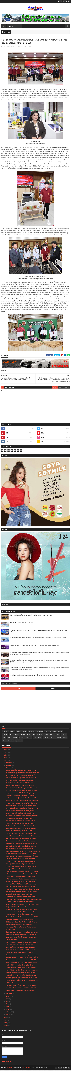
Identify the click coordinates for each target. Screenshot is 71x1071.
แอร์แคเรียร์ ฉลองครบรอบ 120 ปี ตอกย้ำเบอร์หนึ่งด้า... (21, 796)
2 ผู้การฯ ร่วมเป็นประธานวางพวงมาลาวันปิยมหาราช (21, 834)
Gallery (46, 732)
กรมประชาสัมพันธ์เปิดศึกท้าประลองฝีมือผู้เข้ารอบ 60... (21, 824)
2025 (6, 753)
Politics (23, 735)
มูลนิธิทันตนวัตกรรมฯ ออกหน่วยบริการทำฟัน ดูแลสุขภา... (22, 844)
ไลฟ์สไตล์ (58, 738)
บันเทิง (39, 738)
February (8, 1013)
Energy (24, 732)
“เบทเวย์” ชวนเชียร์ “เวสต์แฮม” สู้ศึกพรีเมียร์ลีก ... (20, 814)
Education (19, 732)
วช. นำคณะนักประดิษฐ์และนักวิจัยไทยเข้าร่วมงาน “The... (22, 799)
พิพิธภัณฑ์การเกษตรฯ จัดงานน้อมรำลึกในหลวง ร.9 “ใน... (22, 925)
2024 (6, 756)
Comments (52, 690)
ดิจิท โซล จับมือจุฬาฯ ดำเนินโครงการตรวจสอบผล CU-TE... (22, 918)
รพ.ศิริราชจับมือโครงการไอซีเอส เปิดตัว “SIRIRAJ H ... (21, 882)
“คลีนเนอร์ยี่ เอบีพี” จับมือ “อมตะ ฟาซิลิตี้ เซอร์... (19, 895)
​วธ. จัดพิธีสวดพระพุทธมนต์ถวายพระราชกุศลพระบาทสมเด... (23, 774)
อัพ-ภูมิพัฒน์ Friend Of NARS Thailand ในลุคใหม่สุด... (21, 794)
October (8, 769)
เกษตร (9, 738)
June (7, 1002)
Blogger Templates (25, 1068)
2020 (6, 1021)
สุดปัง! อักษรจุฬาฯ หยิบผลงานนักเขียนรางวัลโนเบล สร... (22, 935)
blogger (55, 388)
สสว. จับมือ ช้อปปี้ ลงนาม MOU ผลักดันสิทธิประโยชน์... (21, 781)
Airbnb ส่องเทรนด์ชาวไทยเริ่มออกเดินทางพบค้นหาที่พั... (21, 938)
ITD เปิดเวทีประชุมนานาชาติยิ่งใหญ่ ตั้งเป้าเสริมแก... (20, 903)
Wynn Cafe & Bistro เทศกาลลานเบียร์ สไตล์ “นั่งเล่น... (21, 887)
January (8, 1015)
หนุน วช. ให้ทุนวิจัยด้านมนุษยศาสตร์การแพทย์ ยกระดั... (21, 779)
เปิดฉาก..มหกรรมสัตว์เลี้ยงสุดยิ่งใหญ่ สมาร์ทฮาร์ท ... (20, 953)
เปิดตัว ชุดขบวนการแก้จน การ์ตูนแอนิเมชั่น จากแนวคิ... (21, 865)
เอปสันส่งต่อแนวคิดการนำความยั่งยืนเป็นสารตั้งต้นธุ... (21, 847)
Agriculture (5, 732)
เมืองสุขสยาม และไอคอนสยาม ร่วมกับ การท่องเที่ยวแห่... (22, 898)
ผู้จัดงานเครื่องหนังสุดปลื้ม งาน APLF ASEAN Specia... (20, 786)
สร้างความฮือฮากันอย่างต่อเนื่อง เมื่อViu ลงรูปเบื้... (20, 946)
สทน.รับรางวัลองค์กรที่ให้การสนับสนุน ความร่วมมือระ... (21, 986)
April (7, 1008)
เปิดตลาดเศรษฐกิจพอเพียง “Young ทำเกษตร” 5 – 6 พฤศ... (22, 789)
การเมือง (57, 735)
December (9, 764)
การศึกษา (64, 735)
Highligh (60, 732)
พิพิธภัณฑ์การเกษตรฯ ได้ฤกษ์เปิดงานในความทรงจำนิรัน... (22, 892)
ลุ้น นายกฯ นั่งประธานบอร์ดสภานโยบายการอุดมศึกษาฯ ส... (22, 817)
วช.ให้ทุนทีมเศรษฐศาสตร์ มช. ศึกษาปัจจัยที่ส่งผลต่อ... (21, 976)
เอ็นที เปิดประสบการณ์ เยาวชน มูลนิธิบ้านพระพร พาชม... (22, 933)
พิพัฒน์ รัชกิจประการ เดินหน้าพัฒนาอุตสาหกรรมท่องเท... (22, 971)
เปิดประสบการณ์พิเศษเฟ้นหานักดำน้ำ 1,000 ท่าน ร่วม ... (21, 951)
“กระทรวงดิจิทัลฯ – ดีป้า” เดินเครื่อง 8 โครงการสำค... (21, 885)
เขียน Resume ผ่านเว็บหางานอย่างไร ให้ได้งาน (21, 623)
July (7, 1000)
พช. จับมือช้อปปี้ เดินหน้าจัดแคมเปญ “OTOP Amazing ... (21, 855)
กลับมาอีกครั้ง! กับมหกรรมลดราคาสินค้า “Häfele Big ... (21, 948)
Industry (11, 735)
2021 (5, 1019)
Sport (33, 735)
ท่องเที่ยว (22, 738)
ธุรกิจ (34, 738)
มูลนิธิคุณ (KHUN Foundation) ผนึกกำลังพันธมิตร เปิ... (21, 920)
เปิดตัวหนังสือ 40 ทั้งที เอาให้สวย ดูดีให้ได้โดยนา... (20, 784)
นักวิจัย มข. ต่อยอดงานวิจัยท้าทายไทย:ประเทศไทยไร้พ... (21, 880)
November (9, 766)
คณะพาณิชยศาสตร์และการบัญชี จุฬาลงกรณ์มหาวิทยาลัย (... (23, 852)
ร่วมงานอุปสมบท (10, 930)
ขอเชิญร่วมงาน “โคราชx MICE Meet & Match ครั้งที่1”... (21, 877)
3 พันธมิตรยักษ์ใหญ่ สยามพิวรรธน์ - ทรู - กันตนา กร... (21, 819)
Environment (40, 732)
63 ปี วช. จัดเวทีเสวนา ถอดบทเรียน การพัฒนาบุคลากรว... (22, 809)
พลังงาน (46, 738)
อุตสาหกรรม (19, 742)
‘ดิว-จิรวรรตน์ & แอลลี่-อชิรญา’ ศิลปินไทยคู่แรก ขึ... (20, 827)
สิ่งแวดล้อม (11, 742)
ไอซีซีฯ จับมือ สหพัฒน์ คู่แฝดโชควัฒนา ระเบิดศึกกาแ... (21, 973)
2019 (5, 1024)
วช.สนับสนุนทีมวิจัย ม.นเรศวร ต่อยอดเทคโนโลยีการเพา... (22, 791)
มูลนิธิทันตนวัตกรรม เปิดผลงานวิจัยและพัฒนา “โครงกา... (22, 857)
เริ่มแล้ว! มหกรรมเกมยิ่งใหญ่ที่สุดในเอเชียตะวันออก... (20, 842)
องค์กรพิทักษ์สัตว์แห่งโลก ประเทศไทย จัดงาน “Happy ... (21, 860)
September (9, 994)
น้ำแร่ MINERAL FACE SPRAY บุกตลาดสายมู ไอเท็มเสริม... (21, 968)
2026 (6, 751)
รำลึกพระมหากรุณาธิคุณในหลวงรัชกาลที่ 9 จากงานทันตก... (22, 872)
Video (51, 735)
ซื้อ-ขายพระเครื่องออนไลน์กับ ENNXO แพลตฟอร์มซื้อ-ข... (21, 913)
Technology (39, 735)
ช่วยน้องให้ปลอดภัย (11, 941)
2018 (5, 1027)
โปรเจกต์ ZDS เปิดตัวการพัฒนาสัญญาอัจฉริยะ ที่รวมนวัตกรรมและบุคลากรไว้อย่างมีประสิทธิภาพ (35, 646)
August (8, 997)
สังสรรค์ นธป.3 (10, 984)
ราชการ (52, 738)
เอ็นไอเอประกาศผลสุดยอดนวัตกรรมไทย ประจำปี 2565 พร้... (23, 961)
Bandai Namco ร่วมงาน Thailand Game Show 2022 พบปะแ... (23, 837)
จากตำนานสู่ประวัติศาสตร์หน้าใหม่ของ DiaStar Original (21, 979)
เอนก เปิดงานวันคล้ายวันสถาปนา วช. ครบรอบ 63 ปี (20, 822)
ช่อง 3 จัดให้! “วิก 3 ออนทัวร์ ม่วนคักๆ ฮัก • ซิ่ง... (19, 966)
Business (12, 732)
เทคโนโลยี (28, 738)
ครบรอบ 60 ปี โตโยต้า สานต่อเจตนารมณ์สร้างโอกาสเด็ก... (22, 801)
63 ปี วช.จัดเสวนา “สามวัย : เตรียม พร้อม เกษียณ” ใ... (21, 776)
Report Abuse (6, 1062)
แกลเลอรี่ (15, 738)
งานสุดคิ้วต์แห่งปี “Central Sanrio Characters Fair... (20, 908)
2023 (6, 759)
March (8, 1010)
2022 (6, 761)
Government (53, 732)
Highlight (28, 47)
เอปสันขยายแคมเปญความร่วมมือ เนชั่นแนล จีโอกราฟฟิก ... (22, 875)
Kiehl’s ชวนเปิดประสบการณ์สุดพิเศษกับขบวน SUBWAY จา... (22, 839)
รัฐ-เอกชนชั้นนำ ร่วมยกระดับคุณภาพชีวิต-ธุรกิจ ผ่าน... (21, 804)
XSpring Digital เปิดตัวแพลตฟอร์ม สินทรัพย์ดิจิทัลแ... (20, 991)
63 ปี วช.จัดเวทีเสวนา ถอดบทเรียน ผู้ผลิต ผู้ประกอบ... (21, 812)
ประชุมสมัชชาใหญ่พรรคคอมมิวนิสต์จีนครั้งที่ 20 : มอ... (21, 862)
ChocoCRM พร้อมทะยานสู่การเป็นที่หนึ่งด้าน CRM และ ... (21, 829)
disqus (60, 388)
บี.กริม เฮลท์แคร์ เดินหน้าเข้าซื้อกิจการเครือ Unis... (20, 915)
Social (28, 735)
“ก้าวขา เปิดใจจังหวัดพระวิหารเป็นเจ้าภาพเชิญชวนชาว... (22, 943)
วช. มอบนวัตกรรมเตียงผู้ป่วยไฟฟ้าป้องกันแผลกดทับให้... (21, 867)
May (7, 1005)
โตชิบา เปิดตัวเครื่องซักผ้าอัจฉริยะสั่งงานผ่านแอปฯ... (20, 849)
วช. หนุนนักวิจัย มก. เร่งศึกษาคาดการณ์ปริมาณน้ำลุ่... (21, 870)
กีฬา (4, 738)
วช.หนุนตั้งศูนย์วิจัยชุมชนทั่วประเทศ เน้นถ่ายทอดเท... (21, 928)
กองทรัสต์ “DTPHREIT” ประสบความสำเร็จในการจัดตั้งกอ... (22, 958)
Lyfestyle (17, 735)
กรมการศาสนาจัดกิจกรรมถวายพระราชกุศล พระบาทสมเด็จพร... (24, 900)
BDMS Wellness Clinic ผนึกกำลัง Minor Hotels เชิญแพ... (21, 923)
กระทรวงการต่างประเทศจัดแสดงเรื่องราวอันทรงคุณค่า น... (22, 890)
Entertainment (32, 732)
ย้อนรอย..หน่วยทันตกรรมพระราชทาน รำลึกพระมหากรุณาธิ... (23, 905)
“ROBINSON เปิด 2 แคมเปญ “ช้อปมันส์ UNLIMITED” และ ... (22, 910)
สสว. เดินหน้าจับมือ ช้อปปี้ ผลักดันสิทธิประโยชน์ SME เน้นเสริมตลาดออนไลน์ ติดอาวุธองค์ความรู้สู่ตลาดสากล (38, 638)
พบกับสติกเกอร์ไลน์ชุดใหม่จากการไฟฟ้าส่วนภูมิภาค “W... (22, 981)
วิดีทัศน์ (65, 738)
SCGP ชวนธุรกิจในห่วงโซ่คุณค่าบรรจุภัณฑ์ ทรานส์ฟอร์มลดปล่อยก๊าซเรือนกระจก (31, 616)
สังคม (4, 742)
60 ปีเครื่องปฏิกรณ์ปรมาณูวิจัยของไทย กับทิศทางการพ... (21, 806)
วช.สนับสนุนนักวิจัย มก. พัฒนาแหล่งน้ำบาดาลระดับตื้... (21, 989)
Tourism (46, 735)
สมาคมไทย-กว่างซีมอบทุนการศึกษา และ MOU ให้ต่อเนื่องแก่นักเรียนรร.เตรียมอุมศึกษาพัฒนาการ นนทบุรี (37, 676)
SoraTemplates (10, 1068)
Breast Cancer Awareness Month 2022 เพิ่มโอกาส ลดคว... (22, 963)
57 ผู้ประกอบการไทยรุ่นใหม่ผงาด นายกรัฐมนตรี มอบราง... (22, 956)
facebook (66, 388)
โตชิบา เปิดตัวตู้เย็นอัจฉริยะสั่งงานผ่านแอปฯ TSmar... (21, 771)
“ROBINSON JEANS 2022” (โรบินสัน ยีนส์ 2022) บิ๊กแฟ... (21, 832)
